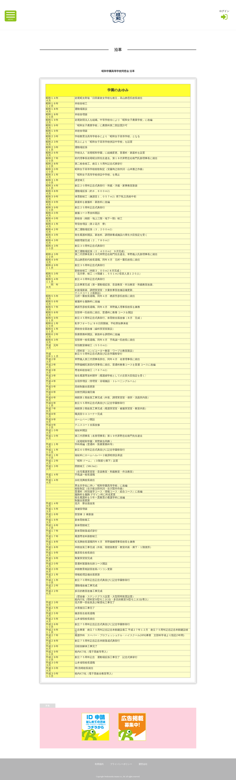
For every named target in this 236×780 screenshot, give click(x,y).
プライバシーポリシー (121, 764)
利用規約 (99, 764)
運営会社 (143, 764)
